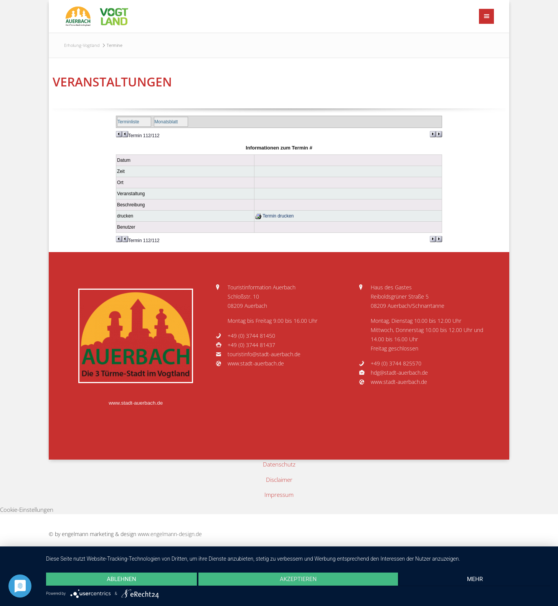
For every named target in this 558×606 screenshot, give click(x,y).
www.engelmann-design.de (170, 534)
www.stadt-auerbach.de (136, 403)
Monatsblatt (166, 122)
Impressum (279, 494)
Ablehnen (121, 579)
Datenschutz (279, 464)
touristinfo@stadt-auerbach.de (264, 354)
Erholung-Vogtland (82, 45)
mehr (475, 579)
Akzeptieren (298, 579)
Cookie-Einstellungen (26, 509)
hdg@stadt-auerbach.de (399, 372)
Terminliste (128, 122)
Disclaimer (279, 479)
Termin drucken (274, 216)
